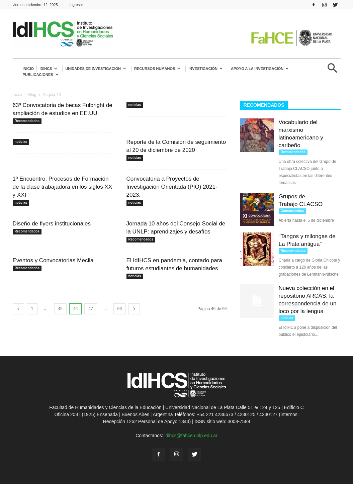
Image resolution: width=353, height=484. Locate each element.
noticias (134, 105)
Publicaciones (41, 75)
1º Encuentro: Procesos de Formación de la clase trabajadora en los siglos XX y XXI (62, 187)
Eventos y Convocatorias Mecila (53, 260)
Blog (32, 94)
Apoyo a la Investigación (260, 69)
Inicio (28, 69)
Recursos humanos (157, 69)
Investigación (205, 69)
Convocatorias (292, 211)
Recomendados (27, 121)
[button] (333, 71)
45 (60, 308)
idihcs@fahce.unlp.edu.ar (191, 435)
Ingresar (76, 5)
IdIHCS (48, 69)
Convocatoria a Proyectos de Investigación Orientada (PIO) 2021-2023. (171, 187)
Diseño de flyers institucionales (52, 223)
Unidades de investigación (95, 69)
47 (90, 308)
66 (119, 308)
